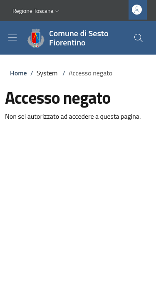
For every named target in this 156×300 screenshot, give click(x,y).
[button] (36, 11)
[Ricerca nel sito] (139, 38)
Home (18, 73)
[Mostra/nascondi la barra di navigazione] (12, 37)
